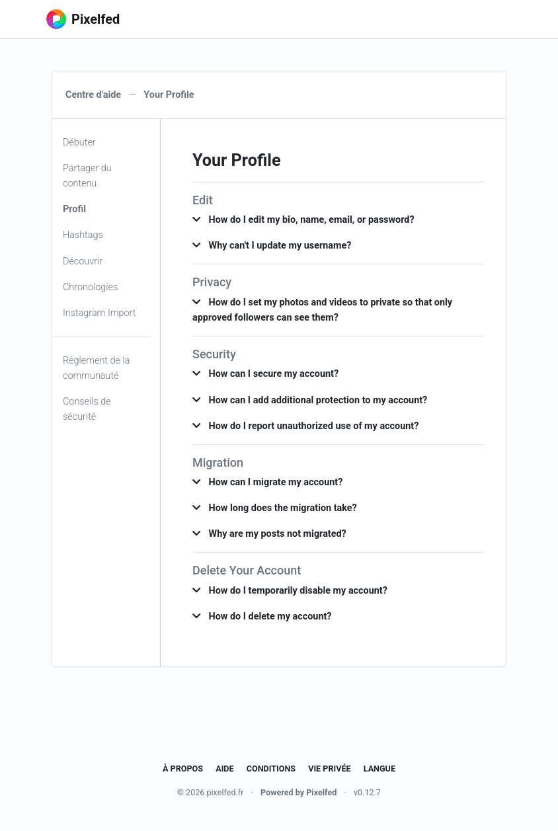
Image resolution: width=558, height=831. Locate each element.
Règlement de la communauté (96, 368)
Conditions (271, 768)
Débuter (79, 142)
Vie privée (329, 768)
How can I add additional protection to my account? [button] (309, 400)
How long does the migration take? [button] (274, 508)
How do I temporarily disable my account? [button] (289, 590)
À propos (183, 768)
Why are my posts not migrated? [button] (269, 533)
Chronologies (90, 287)
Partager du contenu (87, 176)
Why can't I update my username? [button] (271, 245)
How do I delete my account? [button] (262, 616)
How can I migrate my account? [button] (267, 482)
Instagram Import (99, 313)
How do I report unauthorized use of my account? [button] (305, 426)
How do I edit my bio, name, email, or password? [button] (303, 219)
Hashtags (83, 235)
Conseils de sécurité (87, 409)
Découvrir (82, 261)
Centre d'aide (93, 94)
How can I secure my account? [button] (265, 373)
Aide (224, 768)
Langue (379, 768)
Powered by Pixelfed (298, 792)
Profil (74, 209)
